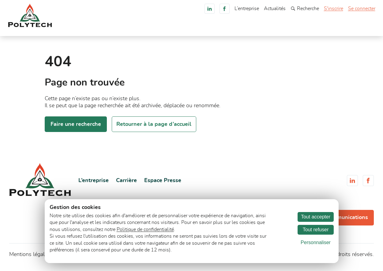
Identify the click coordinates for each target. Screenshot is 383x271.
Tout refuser (316, 229)
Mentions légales (29, 258)
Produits (170, 29)
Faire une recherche (76, 127)
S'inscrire (333, 8)
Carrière (315, 29)
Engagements (284, 29)
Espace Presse (162, 184)
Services (221, 29)
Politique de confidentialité (145, 229)
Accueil (147, 29)
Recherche (305, 8)
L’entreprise (247, 8)
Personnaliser (316, 242)
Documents (249, 29)
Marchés (196, 29)
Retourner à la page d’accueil (153, 127)
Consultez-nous (352, 28)
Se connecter (361, 8)
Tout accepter (315, 216)
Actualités (275, 8)
